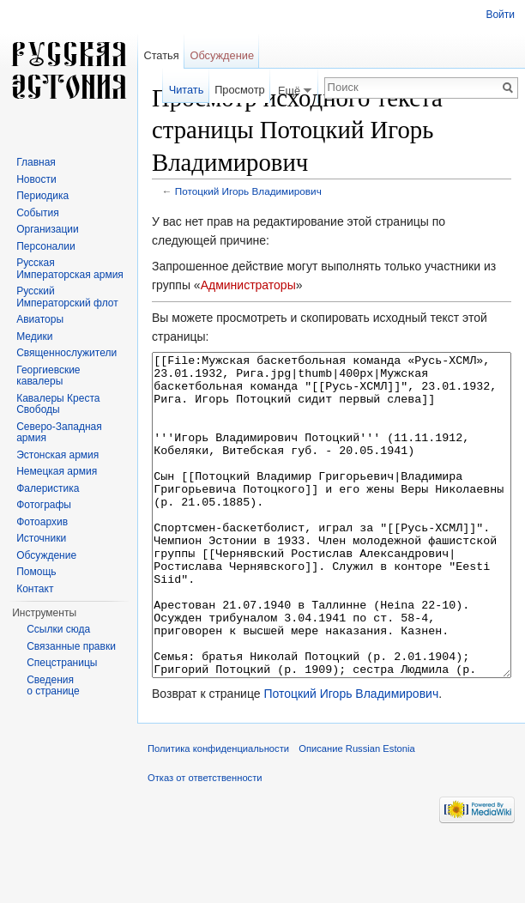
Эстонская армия (57, 455)
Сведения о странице (53, 686)
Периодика (42, 196)
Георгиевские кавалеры (48, 376)
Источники (41, 538)
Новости (36, 179)
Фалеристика (47, 488)
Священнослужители (66, 353)
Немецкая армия (56, 471)
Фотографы (43, 505)
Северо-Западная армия (59, 433)
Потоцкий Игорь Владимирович (248, 191)
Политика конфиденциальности (218, 813)
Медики (34, 336)
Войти (500, 15)
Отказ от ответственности (205, 842)
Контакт (34, 589)
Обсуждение (222, 55)
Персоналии (45, 246)
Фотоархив (42, 522)
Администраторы (248, 285)
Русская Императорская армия (70, 269)
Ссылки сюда (58, 629)
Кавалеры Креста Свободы (58, 404)
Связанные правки (71, 646)
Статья (160, 55)
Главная (36, 162)
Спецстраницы (62, 663)
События (37, 213)
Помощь (36, 572)
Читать (186, 89)
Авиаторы (39, 319)
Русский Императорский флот (67, 297)
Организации (47, 229)
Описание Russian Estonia (356, 813)
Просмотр (239, 89)
